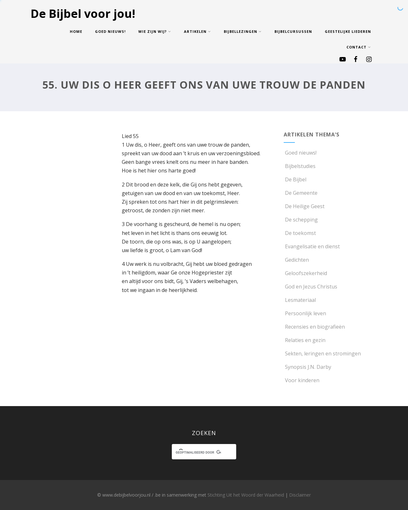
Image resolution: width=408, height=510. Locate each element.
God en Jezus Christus (310, 286)
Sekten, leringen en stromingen (322, 353)
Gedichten (296, 259)
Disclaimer (300, 495)
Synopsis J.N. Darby (307, 366)
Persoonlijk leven (305, 313)
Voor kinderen (301, 380)
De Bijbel (295, 179)
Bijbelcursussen (293, 31)
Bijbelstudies (300, 166)
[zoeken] (198, 452)
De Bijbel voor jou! (83, 13)
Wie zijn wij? (154, 31)
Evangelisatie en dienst (312, 246)
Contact (358, 47)
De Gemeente (300, 192)
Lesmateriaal (300, 299)
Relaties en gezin (304, 340)
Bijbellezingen (243, 31)
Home (76, 31)
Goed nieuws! (110, 31)
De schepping (301, 219)
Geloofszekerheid (305, 273)
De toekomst (300, 233)
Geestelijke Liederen (348, 31)
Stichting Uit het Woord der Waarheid (246, 495)
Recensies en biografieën (314, 326)
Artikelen (197, 31)
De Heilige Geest (304, 206)
